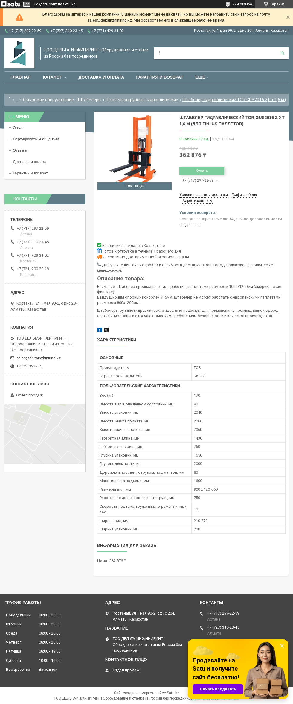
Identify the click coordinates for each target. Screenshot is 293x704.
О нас (18, 127)
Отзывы (20, 150)
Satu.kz (173, 693)
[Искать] (283, 53)
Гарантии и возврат (30, 173)
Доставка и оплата (101, 77)
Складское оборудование (48, 99)
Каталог (52, 77)
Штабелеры (89, 99)
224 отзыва (242, 4)
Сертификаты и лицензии (36, 139)
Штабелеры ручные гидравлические (142, 99)
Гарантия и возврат (159, 77)
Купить (202, 170)
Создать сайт (45, 4)
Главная (20, 77)
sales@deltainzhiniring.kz (38, 358)
